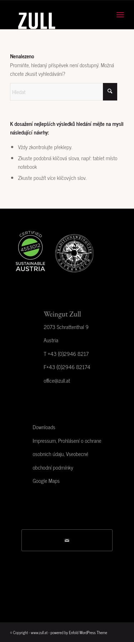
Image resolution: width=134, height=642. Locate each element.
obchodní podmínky (53, 467)
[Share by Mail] (67, 540)
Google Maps (46, 480)
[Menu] (120, 14)
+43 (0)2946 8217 (68, 353)
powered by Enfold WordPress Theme (78, 632)
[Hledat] (63, 92)
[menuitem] (120, 14)
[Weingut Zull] (55, 14)
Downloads (44, 426)
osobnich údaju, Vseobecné (60, 453)
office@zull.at (57, 380)
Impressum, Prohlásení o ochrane (67, 440)
